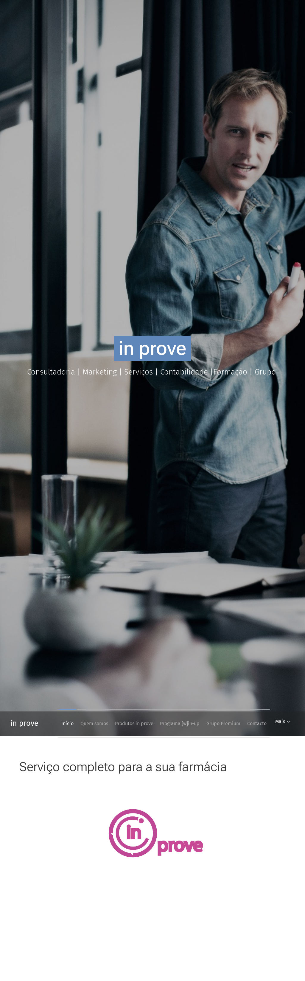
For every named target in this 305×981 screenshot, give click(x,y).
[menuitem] (75, 723)
